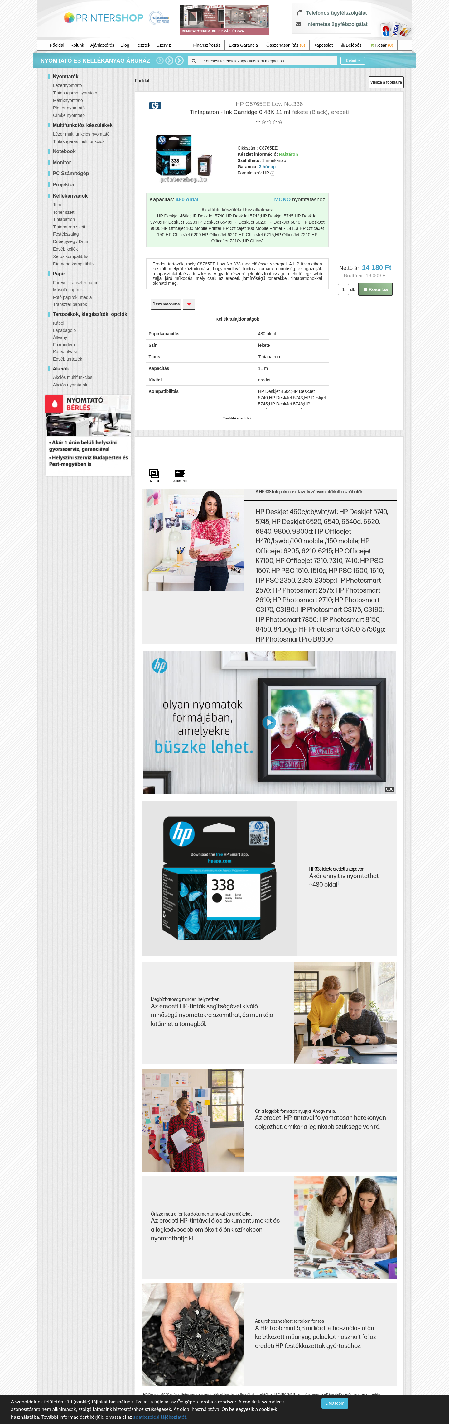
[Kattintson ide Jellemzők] (180, 475)
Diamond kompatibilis (73, 263)
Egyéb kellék (65, 248)
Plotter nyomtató (69, 107)
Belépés (351, 45)
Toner (58, 204)
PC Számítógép (71, 173)
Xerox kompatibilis (71, 256)
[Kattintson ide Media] (155, 475)
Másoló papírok (68, 289)
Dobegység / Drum (71, 241)
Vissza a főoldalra (386, 82)
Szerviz (164, 45)
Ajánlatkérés (102, 45)
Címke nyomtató (69, 115)
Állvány (60, 337)
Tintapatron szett (69, 226)
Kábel (58, 323)
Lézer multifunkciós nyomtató (81, 133)
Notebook (64, 151)
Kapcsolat (323, 45)
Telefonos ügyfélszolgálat (336, 13)
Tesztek (143, 45)
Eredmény (352, 60)
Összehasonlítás (285, 45)
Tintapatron (64, 219)
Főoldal (57, 45)
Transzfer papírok (70, 304)
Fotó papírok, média (72, 297)
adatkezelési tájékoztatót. (160, 1417)
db (352, 289)
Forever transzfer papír (75, 282)
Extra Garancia (243, 45)
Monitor (62, 162)
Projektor (64, 184)
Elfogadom (335, 1403)
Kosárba (375, 289)
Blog (125, 45)
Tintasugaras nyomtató (75, 92)
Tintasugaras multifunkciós (78, 141)
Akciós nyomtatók (70, 384)
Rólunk (77, 45)
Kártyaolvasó (65, 351)
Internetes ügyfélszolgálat (337, 24)
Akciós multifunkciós (72, 377)
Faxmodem (64, 344)
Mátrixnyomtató (68, 100)
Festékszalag (66, 234)
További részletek (237, 418)
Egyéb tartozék (67, 358)
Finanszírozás (206, 45)
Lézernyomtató (67, 85)
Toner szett (63, 212)
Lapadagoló (64, 330)
